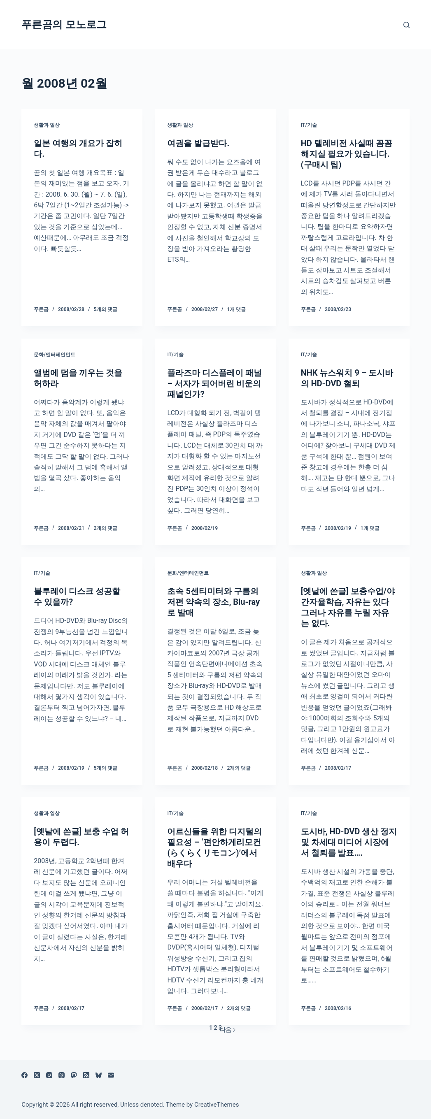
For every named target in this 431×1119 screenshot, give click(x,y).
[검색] (406, 25)
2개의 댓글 (105, 528)
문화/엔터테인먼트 (54, 355)
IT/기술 (309, 125)
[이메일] (111, 1075)
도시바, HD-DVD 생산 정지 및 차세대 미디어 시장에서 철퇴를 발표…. (349, 842)
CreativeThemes (216, 1104)
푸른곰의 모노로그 (63, 24)
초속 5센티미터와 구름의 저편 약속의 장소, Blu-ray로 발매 (213, 602)
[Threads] (61, 1075)
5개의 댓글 (105, 309)
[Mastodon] (74, 1075)
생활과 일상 (47, 125)
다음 (228, 1029)
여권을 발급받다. (198, 143)
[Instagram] (49, 1075)
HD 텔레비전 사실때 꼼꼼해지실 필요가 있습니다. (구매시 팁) (346, 153)
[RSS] (86, 1075)
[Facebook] (24, 1075)
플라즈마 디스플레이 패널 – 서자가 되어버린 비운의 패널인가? (214, 383)
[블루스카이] (99, 1075)
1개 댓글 (236, 309)
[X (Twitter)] (37, 1075)
